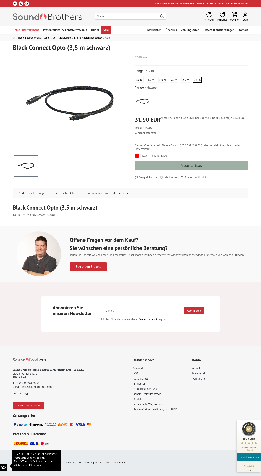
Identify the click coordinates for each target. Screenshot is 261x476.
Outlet (95, 30)
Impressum (140, 383)
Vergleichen (199, 378)
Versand (138, 368)
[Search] (130, 16)
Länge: (139, 71)
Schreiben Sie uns (88, 266)
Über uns (171, 30)
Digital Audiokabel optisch (88, 37)
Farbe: (139, 88)
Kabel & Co (49, 37)
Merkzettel (198, 373)
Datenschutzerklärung (150, 319)
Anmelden (198, 368)
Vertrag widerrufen (28, 405)
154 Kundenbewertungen (249, 457)
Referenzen (154, 30)
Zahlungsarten (190, 30)
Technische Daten (65, 193)
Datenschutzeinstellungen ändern (34, 457)
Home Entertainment (26, 30)
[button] (245, 16)
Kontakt (243, 30)
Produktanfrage (191, 165)
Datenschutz (140, 378)
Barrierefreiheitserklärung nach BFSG (155, 409)
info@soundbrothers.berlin (38, 386)
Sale (106, 30)
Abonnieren (194, 310)
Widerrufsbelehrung (145, 388)
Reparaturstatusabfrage (147, 394)
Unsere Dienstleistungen (219, 30)
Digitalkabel (64, 37)
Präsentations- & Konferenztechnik (65, 30)
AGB (135, 373)
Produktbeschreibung (31, 193)
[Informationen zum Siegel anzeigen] (249, 467)
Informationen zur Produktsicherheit (108, 193)
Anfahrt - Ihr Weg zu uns (147, 404)
